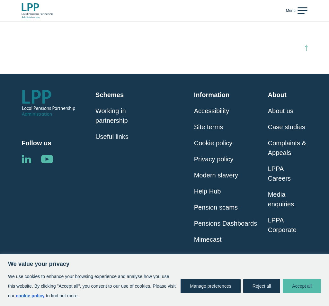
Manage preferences (210, 286)
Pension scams (216, 207)
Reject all (262, 286)
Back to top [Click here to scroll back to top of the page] (288, 48)
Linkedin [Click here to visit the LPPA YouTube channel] (47, 159)
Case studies (286, 126)
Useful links (112, 136)
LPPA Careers (279, 173)
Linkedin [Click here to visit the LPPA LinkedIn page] (26, 159)
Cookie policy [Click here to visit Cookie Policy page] (213, 143)
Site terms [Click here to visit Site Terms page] (208, 126)
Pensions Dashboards (225, 223)
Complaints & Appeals (287, 148)
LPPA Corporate (282, 225)
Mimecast (208, 239)
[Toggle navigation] (295, 10)
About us (280, 110)
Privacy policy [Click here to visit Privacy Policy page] (214, 159)
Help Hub (207, 191)
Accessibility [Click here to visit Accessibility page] (211, 110)
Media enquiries (281, 199)
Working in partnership (111, 115)
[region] (164, 280)
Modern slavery (216, 175)
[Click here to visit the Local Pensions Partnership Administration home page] (37, 11)
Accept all (302, 286)
